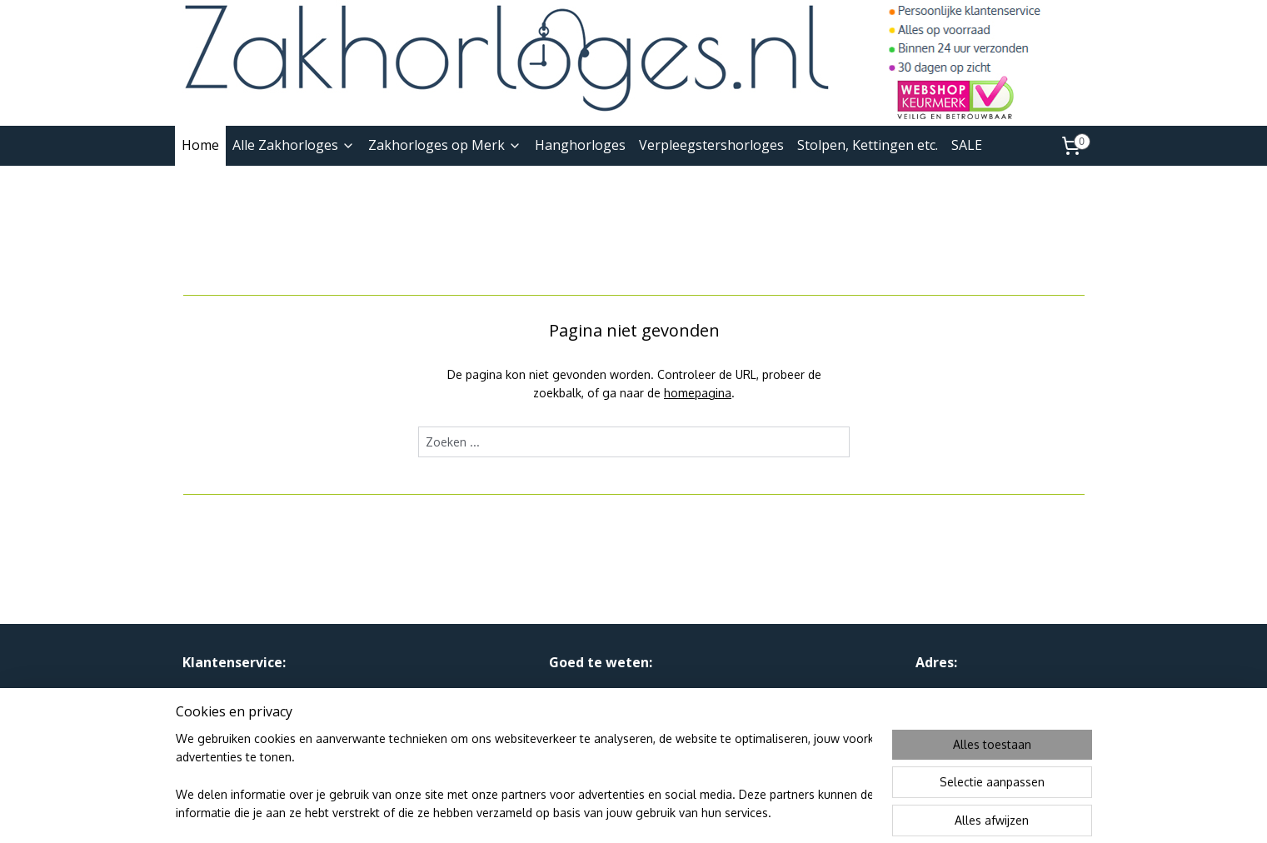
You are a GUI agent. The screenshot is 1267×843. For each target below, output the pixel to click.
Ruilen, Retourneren (235, 713)
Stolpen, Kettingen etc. (867, 145)
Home (200, 145)
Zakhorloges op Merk (444, 145)
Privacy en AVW (591, 693)
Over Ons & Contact (236, 693)
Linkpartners (582, 713)
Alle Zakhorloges (293, 145)
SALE (966, 145)
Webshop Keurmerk (602, 731)
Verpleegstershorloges (711, 145)
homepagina (697, 393)
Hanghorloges (580, 145)
